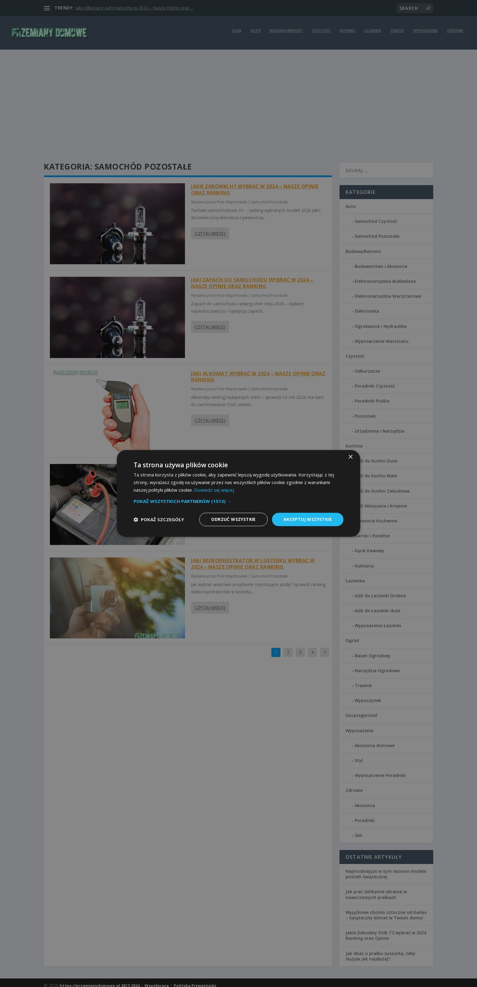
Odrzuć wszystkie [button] (233, 519)
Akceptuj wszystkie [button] (308, 519)
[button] (238, 501)
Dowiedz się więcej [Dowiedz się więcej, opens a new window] (214, 490)
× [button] (350, 457)
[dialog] (238, 493)
